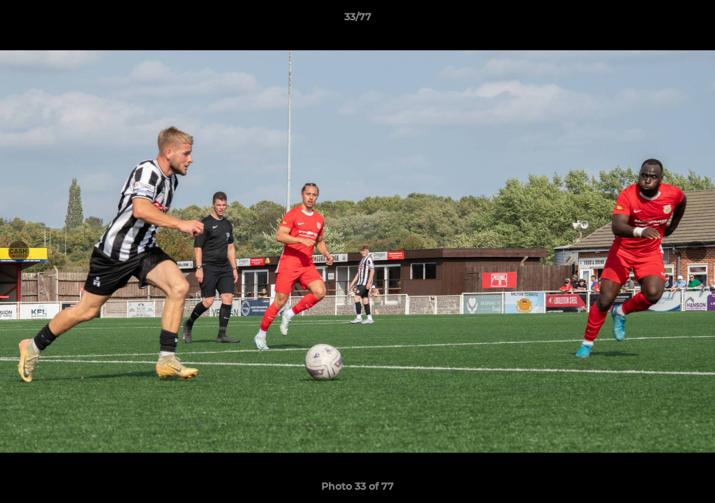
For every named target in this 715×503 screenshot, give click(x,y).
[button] (689, 20)
